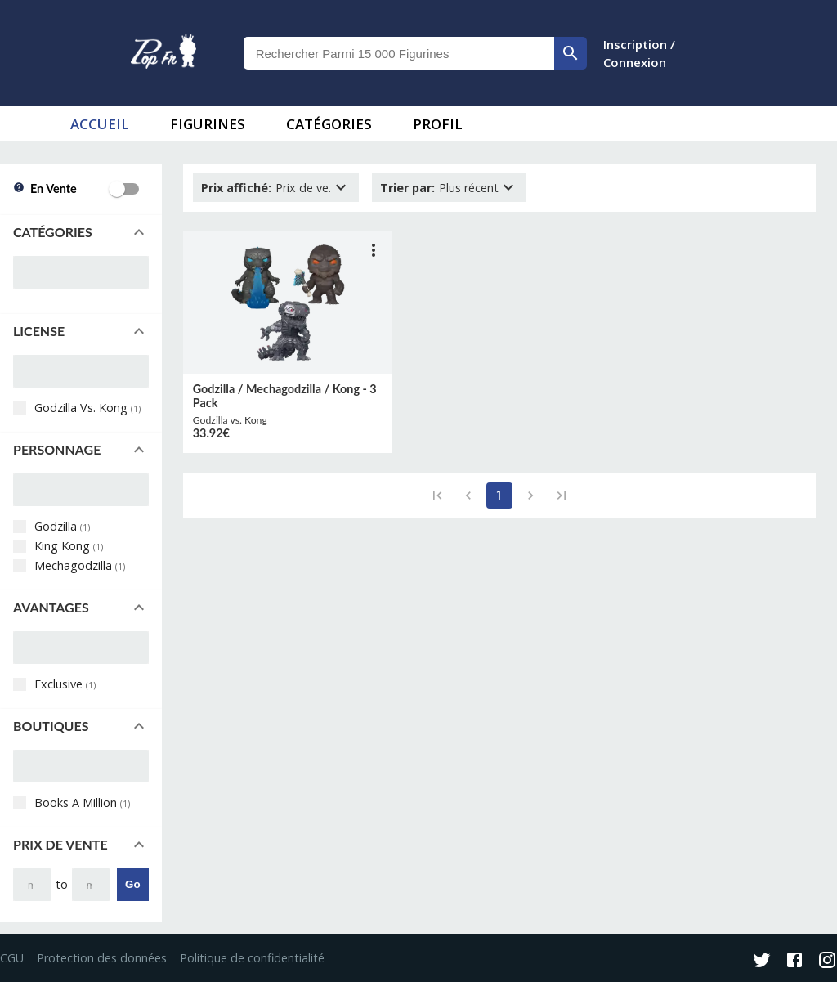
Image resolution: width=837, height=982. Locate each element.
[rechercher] (570, 53)
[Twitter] (762, 961)
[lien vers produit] (287, 302)
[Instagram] (827, 961)
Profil (438, 123)
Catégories (329, 123)
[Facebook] (794, 961)
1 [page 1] (499, 495)
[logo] (163, 53)
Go (133, 884)
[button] (81, 232)
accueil (99, 123)
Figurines (207, 123)
